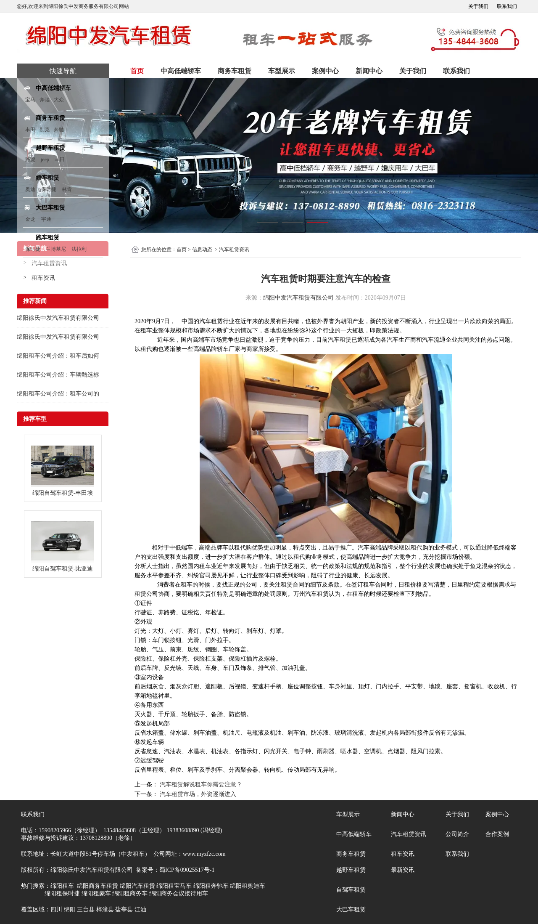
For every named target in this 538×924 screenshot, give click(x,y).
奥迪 (30, 189)
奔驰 (45, 100)
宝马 (30, 100)
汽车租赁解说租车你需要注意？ (200, 784)
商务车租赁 (234, 70)
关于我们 (478, 6)
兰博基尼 (56, 249)
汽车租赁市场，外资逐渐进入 (197, 794)
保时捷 (48, 189)
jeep (45, 159)
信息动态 (202, 249)
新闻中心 (369, 70)
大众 (59, 100)
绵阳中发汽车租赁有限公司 (298, 298)
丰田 (30, 130)
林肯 (67, 189)
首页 (137, 70)
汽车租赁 (211, 321)
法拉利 (79, 249)
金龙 (30, 219)
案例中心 (325, 70)
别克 (45, 130)
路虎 (30, 159)
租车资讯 (43, 278)
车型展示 (281, 70)
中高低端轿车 (181, 70)
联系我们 (507, 6)
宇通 (46, 219)
